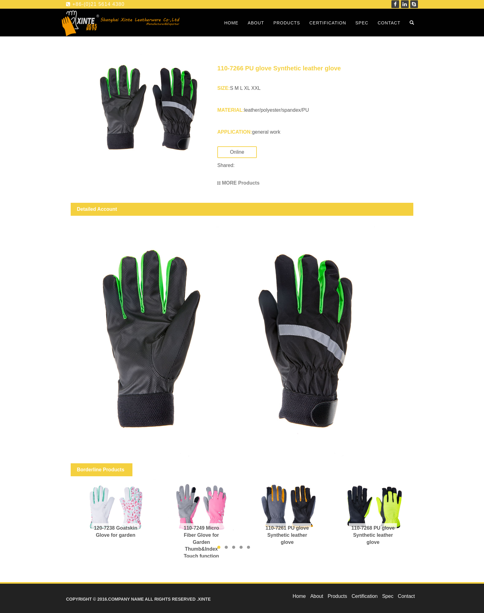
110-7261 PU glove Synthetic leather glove (287, 535)
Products (286, 22)
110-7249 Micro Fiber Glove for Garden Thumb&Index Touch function (201, 542)
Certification (327, 22)
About (256, 22)
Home (231, 22)
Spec (361, 22)
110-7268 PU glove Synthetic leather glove (373, 535)
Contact (389, 22)
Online (243, 152)
